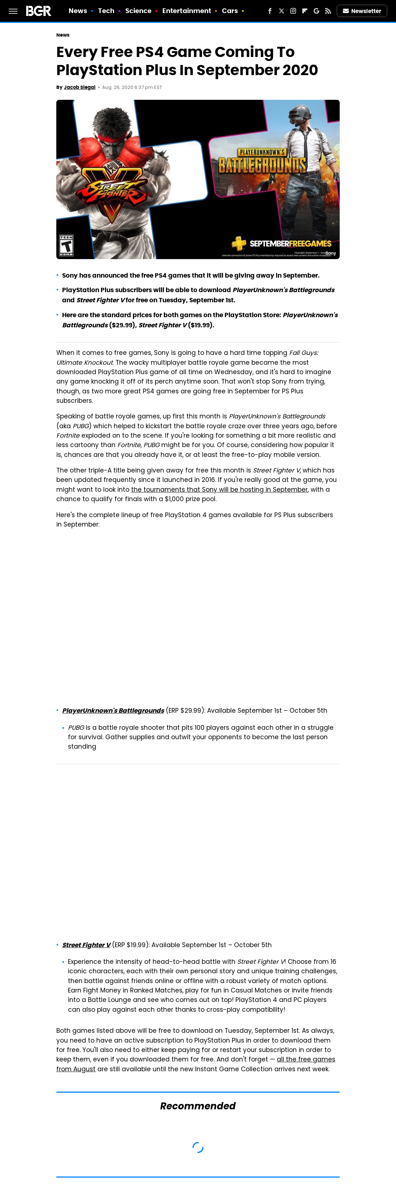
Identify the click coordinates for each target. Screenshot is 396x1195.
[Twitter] (281, 11)
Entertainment (186, 11)
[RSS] (328, 11)
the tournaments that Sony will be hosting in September (219, 490)
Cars (230, 11)
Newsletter (362, 11)
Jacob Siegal (80, 87)
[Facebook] (270, 11)
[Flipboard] (305, 11)
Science (138, 11)
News (78, 11)
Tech (106, 11)
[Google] (316, 11)
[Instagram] (293, 11)
